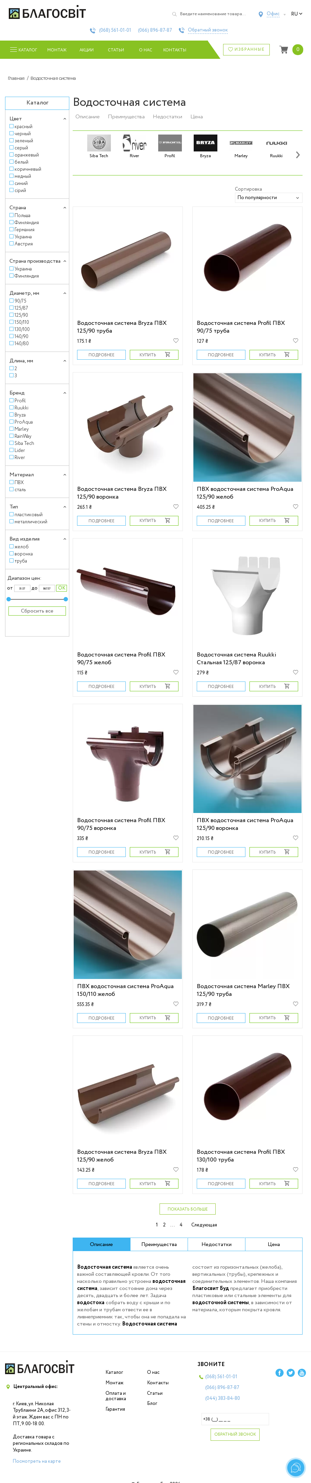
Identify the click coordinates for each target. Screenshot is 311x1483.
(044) (222, 1398)
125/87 (21, 308)
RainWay (23, 436)
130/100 (22, 329)
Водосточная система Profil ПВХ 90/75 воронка (121, 824)
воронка (24, 553)
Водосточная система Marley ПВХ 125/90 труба (243, 990)
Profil (20, 400)
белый (21, 162)
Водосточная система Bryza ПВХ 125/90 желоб (122, 1156)
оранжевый (27, 155)
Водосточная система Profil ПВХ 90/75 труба (241, 327)
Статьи (116, 50)
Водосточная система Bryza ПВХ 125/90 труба (122, 327)
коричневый (28, 169)
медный (23, 176)
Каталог (114, 1372)
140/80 (22, 343)
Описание (87, 117)
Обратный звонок (208, 30)
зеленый (24, 140)
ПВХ (19, 482)
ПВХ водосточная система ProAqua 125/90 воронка (245, 824)
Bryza (20, 414)
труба (21, 561)
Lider (20, 450)
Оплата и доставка (115, 1396)
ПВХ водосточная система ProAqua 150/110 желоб (125, 990)
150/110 (22, 322)
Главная (16, 78)
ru (297, 14)
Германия (24, 229)
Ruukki (21, 407)
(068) (115, 30)
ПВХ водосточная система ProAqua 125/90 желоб (245, 493)
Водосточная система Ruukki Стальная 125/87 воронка (236, 658)
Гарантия (115, 1409)
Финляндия (27, 222)
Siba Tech (24, 443)
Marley (22, 429)
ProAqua (24, 422)
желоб (22, 546)
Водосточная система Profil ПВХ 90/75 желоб (121, 658)
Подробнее (102, 355)
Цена (196, 117)
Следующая (204, 1225)
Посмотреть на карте (37, 1461)
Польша (22, 215)
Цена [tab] (274, 1244)
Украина (23, 236)
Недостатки (167, 117)
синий (21, 183)
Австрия (24, 243)
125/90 (21, 315)
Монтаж (57, 50)
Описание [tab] (101, 1244)
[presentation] (298, 154)
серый (21, 147)
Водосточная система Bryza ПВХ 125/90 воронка (122, 493)
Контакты (175, 50)
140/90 (21, 336)
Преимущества (126, 117)
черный (23, 133)
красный (23, 126)
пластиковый (29, 514)
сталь (20, 489)
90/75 (20, 301)
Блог (152, 1403)
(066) (155, 30)
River (20, 457)
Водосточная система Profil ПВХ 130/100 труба (241, 1156)
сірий (20, 190)
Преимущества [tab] (159, 1244)
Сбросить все (37, 611)
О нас (145, 50)
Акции (86, 50)
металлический (31, 521)
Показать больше (188, 1209)
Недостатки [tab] (216, 1244)
